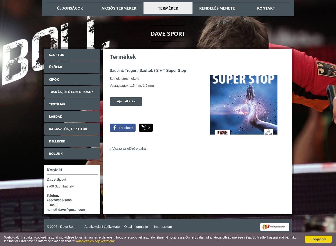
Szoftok (56, 55)
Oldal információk (137, 227)
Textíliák (57, 104)
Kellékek (57, 141)
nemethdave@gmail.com (66, 209)
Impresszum (163, 227)
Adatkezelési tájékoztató (102, 227)
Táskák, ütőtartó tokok (71, 92)
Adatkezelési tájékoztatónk (95, 241)
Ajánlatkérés (126, 101)
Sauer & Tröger (123, 71)
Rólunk (56, 154)
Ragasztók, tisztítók (68, 129)
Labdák (55, 116)
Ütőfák (55, 67)
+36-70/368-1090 (59, 200)
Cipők (54, 79)
